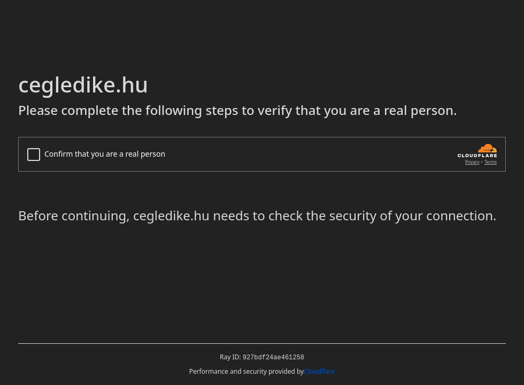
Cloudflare (319, 371)
